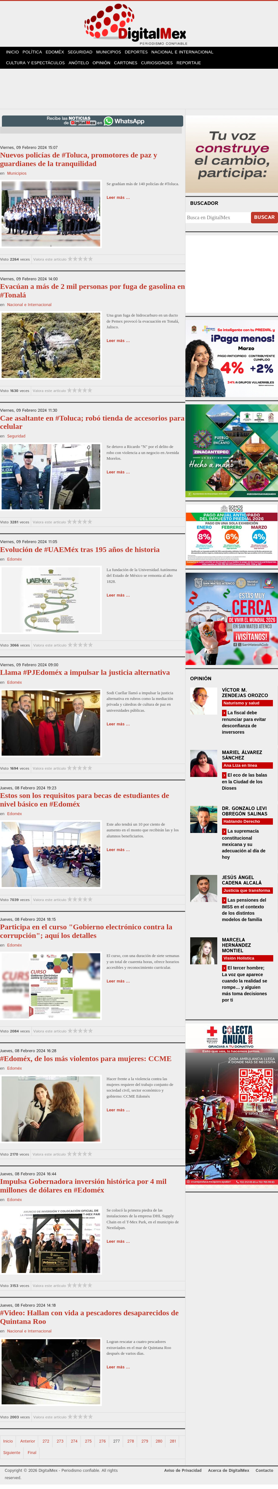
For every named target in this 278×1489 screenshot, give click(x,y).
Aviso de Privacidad (183, 1475)
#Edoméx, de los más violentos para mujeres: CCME (86, 1063)
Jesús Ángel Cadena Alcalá (242, 884)
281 (173, 1446)
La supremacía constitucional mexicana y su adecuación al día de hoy (244, 848)
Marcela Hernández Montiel (236, 949)
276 (102, 1446)
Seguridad (85, 54)
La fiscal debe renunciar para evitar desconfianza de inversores (244, 726)
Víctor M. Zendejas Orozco (245, 697)
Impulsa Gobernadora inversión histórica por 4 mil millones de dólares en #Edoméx (83, 1190)
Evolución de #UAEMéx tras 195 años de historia (80, 553)
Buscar (264, 222)
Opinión (102, 67)
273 (60, 1446)
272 (46, 1446)
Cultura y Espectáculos (35, 67)
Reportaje (193, 67)
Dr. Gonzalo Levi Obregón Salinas (245, 816)
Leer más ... (118, 202)
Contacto (264, 1475)
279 (145, 1446)
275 (88, 1446)
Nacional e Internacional (190, 54)
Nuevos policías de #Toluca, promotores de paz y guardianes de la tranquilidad (78, 163)
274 (74, 1446)
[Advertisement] (139, 92)
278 (130, 1446)
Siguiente (11, 1457)
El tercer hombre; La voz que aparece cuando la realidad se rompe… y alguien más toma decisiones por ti (244, 988)
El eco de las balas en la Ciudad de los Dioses (244, 786)
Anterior (27, 1446)
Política (35, 54)
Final (32, 1457)
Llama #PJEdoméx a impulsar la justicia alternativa (85, 677)
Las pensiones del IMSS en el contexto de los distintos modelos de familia (244, 914)
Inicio (13, 54)
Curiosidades (161, 67)
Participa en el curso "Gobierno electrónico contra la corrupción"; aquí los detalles (86, 935)
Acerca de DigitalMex (228, 1475)
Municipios (115, 54)
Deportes (144, 54)
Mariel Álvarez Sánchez (242, 759)
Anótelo (78, 67)
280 (159, 1446)
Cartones (129, 67)
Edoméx (58, 54)
